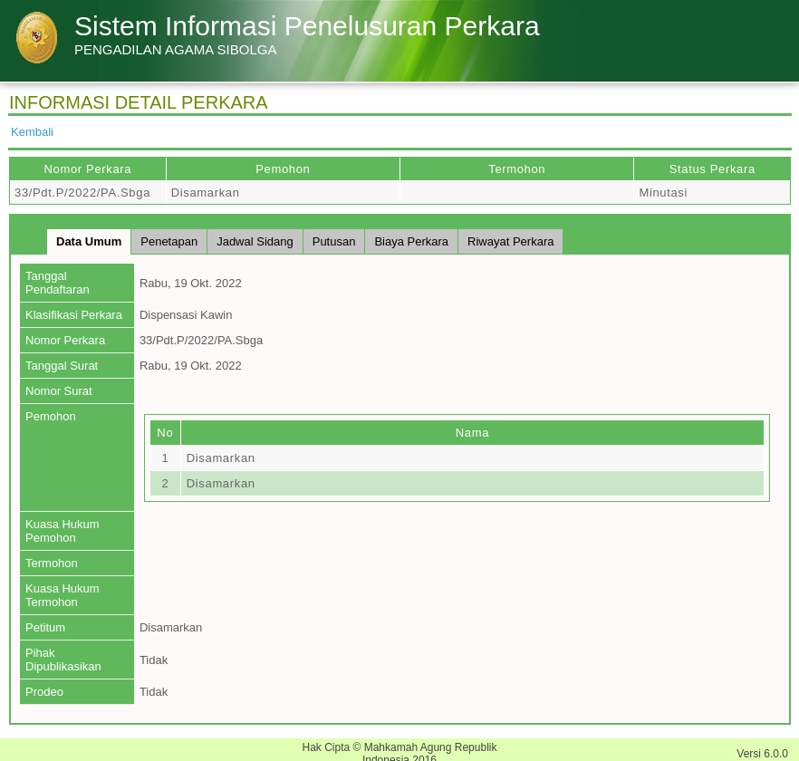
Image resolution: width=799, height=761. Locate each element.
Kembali (32, 132)
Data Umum (88, 241)
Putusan (334, 241)
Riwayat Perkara (510, 241)
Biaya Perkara (411, 241)
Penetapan (168, 241)
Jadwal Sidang (255, 241)
